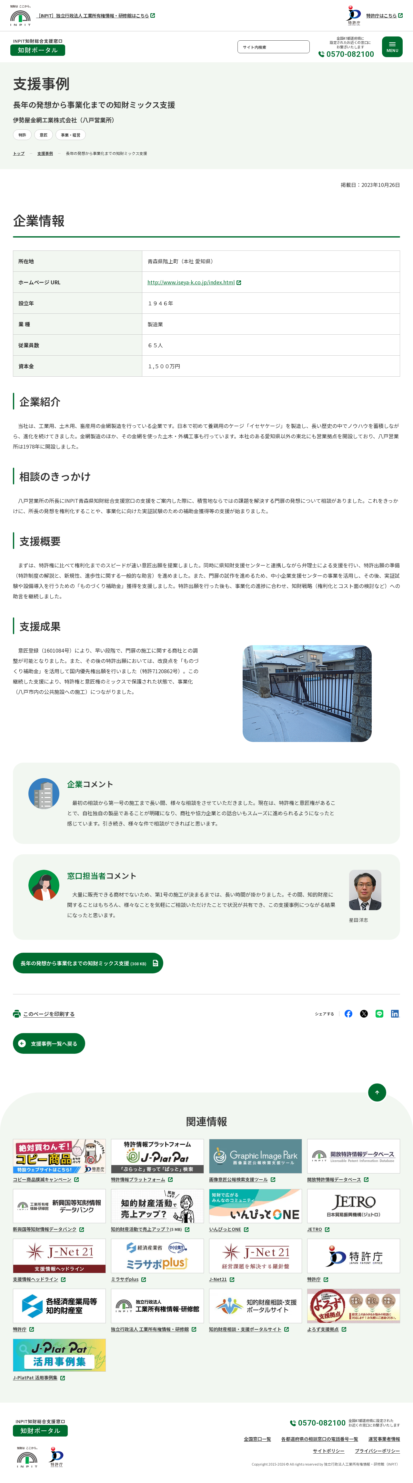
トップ (19, 153)
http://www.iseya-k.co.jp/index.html (195, 282)
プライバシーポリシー (377, 1450)
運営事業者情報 (384, 1439)
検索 (303, 46)
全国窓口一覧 (257, 1439)
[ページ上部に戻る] (377, 1092)
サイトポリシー (329, 1450)
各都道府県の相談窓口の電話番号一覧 (319, 1439)
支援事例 (45, 153)
